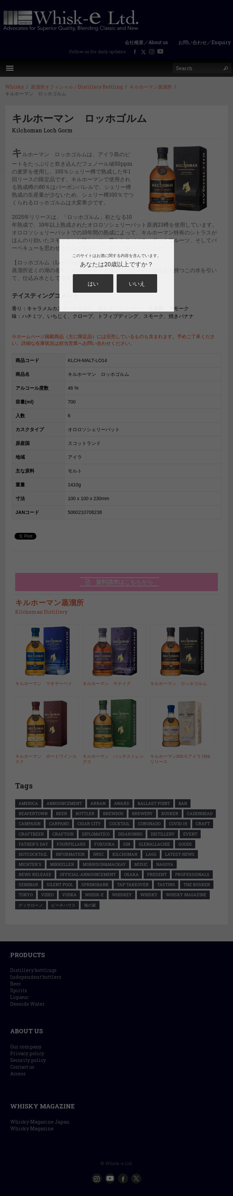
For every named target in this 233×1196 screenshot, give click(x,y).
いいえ (137, 283)
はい (93, 283)
